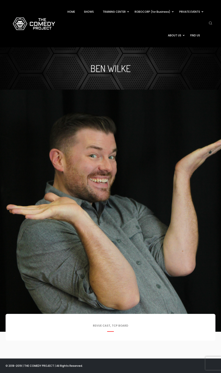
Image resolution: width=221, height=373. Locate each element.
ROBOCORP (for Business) (152, 12)
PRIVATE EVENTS (189, 12)
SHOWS (89, 12)
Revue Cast (101, 325)
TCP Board (120, 325)
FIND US (195, 35)
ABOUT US (174, 35)
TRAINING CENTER (114, 12)
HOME (71, 12)
